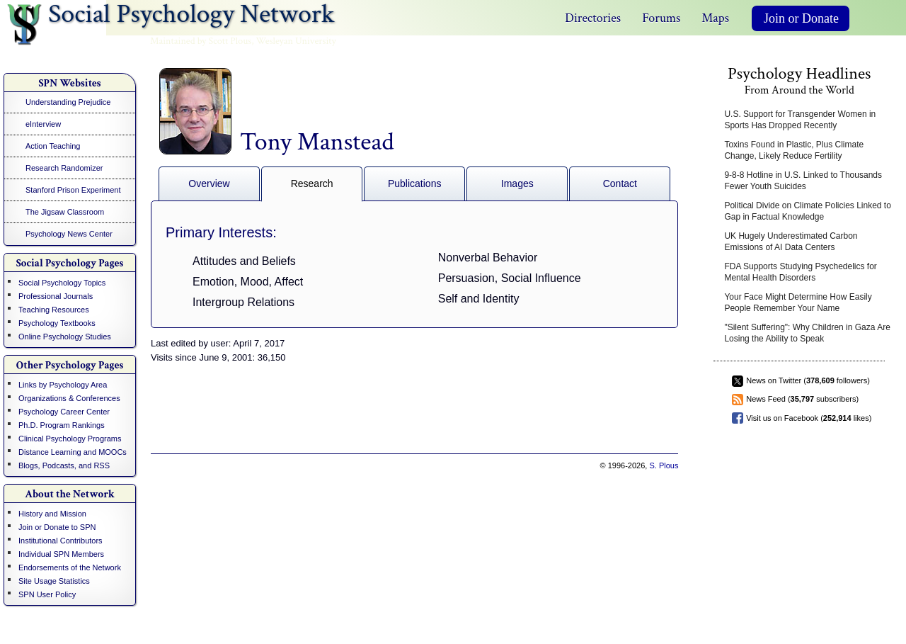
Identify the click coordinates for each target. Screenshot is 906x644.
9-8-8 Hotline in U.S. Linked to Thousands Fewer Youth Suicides (803, 180)
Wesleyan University (296, 41)
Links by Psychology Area (62, 384)
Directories (593, 18)
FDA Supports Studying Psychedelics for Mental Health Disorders (800, 272)
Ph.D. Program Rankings (61, 425)
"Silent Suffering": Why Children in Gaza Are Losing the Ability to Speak (807, 333)
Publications (415, 183)
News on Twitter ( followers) (808, 380)
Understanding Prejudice (67, 102)
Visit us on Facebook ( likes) (808, 418)
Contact (620, 183)
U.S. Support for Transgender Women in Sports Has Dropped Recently (800, 119)
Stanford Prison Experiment (73, 190)
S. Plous (663, 465)
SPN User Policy (47, 594)
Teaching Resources (53, 309)
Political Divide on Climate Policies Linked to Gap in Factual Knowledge (807, 211)
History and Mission (52, 513)
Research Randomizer (64, 168)
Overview (208, 183)
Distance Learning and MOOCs (72, 452)
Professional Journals (55, 296)
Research (312, 183)
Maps (715, 18)
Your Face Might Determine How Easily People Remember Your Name (797, 302)
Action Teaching (52, 146)
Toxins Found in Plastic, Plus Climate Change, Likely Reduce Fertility (794, 150)
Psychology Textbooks (57, 323)
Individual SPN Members (61, 554)
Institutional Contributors (60, 540)
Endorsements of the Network (69, 567)
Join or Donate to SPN (57, 527)
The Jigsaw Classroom (64, 212)
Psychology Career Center (64, 411)
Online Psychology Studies (64, 336)
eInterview (43, 124)
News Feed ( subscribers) (802, 399)
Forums (661, 18)
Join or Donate (801, 18)
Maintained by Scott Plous (200, 41)
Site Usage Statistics (54, 581)
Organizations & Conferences (69, 398)
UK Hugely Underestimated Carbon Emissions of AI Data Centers (790, 241)
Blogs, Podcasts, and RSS (64, 465)
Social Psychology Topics (61, 282)
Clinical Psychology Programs (70, 438)
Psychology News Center (69, 234)
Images (517, 183)
